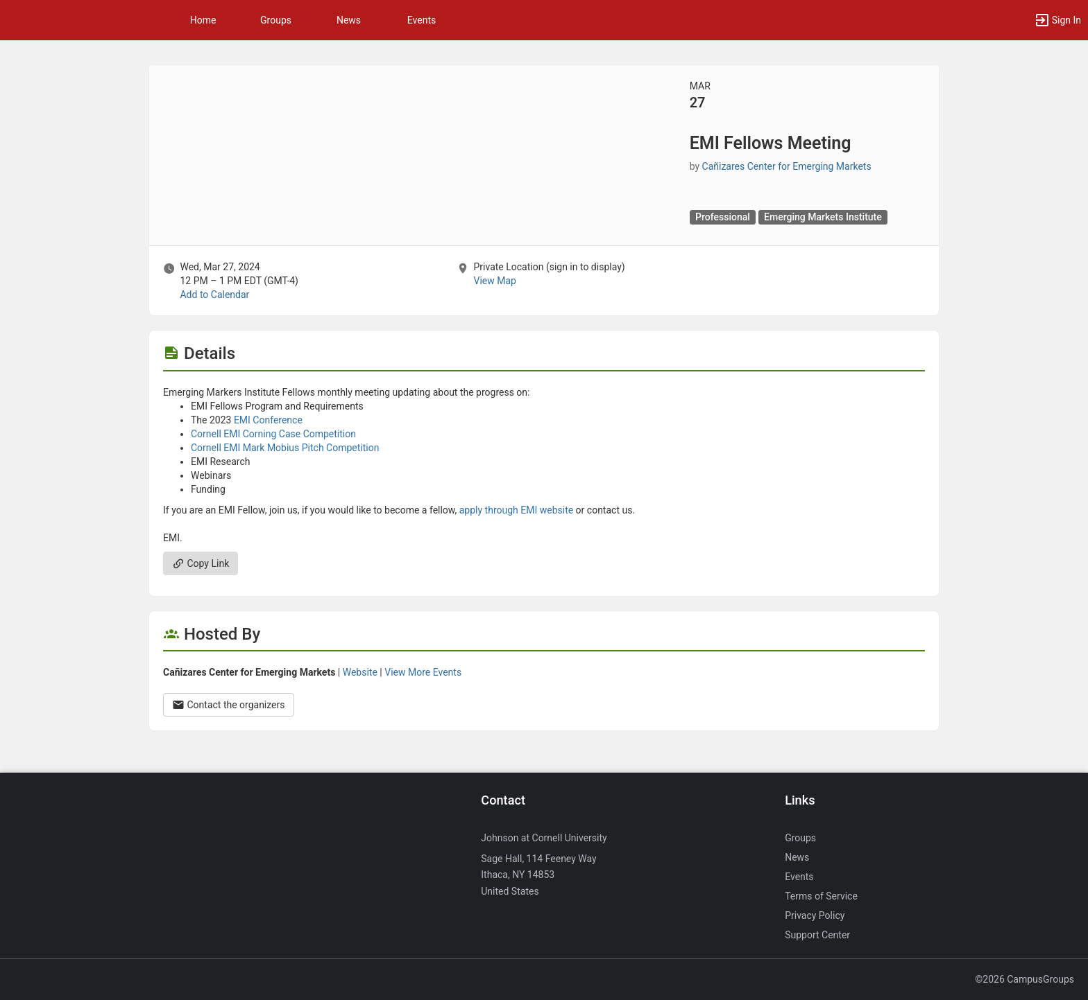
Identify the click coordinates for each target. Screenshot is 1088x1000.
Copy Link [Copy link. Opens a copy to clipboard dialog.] (200, 563)
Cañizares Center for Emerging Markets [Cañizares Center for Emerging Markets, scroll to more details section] (787, 166)
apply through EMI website (515, 510)
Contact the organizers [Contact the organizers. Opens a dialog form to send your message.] (228, 704)
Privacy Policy (814, 915)
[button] (1057, 20)
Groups (275, 20)
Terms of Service (821, 896)
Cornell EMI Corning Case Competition (273, 433)
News (349, 20)
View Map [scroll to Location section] (494, 280)
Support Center (817, 934)
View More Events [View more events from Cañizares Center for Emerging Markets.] (422, 672)
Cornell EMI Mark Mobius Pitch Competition (285, 447)
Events (421, 20)
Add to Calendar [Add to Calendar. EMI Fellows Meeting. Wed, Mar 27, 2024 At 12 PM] (214, 294)
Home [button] (203, 20)
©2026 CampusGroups (1024, 979)
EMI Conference (268, 420)
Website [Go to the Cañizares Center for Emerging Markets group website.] (360, 672)
